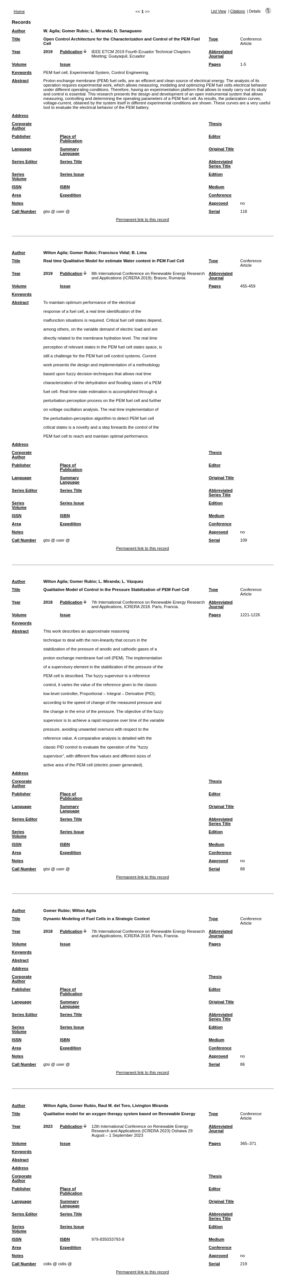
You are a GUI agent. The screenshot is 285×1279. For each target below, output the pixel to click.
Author (19, 31)
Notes (17, 203)
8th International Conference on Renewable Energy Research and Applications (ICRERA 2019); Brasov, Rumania (147, 275)
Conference (220, 195)
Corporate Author (22, 125)
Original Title (221, 149)
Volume (19, 64)
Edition (216, 174)
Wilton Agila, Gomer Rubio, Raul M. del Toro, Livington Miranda (105, 1105)
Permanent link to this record (142, 219)
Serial (214, 211)
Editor (214, 136)
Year (16, 51)
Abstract (20, 80)
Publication (71, 51)
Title (16, 39)
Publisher (21, 136)
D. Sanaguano (128, 31)
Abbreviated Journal (221, 53)
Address (20, 115)
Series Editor (24, 161)
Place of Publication (71, 138)
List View (218, 11)
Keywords (22, 72)
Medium (216, 187)
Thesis (215, 123)
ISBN (65, 187)
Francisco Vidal (113, 252)
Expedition (70, 195)
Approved (218, 203)
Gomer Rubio (75, 31)
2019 (48, 51)
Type (213, 39)
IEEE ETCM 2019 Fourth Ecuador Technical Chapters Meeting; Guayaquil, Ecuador (140, 53)
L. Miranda (101, 31)
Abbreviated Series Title (221, 163)
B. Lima (139, 252)
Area (16, 195)
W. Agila (51, 31)
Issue (65, 64)
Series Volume (19, 176)
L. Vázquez (132, 581)
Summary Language (69, 151)
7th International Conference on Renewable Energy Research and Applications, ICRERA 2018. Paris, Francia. (147, 604)
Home (19, 11)
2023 (48, 1126)
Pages (215, 64)
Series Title (71, 161)
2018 (48, 602)
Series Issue (72, 174)
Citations (237, 11)
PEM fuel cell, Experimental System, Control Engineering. (96, 72)
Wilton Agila (55, 252)
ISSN (17, 187)
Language (22, 149)
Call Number (24, 211)
